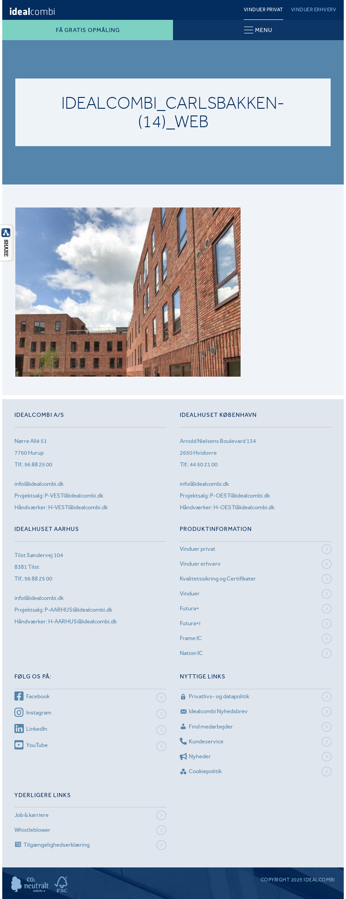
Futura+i (190, 623)
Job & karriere (31, 814)
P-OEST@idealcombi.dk (240, 495)
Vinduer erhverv (314, 10)
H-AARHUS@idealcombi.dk (82, 621)
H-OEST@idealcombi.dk (244, 507)
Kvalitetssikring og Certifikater (218, 578)
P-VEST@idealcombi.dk (74, 495)
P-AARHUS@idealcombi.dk (78, 609)
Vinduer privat (263, 10)
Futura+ (189, 608)
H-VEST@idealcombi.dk (78, 507)
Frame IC (191, 638)
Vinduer (190, 593)
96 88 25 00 (38, 464)
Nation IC (191, 653)
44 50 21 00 (204, 464)
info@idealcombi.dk (39, 483)
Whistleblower (32, 829)
